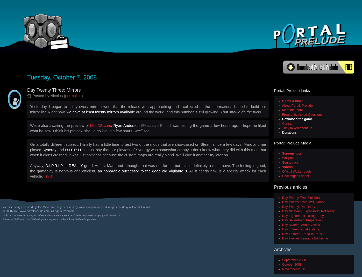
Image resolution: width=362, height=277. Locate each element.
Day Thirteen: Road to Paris (302, 234)
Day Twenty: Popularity (298, 207)
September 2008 (294, 260)
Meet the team (292, 110)
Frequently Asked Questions (302, 114)
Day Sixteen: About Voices (301, 225)
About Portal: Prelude (297, 105)
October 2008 (292, 264)
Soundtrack (290, 162)
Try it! (48, 176)
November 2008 (293, 269)
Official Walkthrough (296, 171)
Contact (287, 124)
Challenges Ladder (295, 176)
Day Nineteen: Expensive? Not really (308, 211)
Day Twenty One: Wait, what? (303, 202)
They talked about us (297, 128)
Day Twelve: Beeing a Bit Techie (305, 238)
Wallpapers (290, 158)
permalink (73, 96)
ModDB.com (100, 125)
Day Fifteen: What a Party (300, 229)
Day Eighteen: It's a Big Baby (303, 216)
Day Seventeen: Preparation (302, 220)
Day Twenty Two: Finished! (301, 198)
